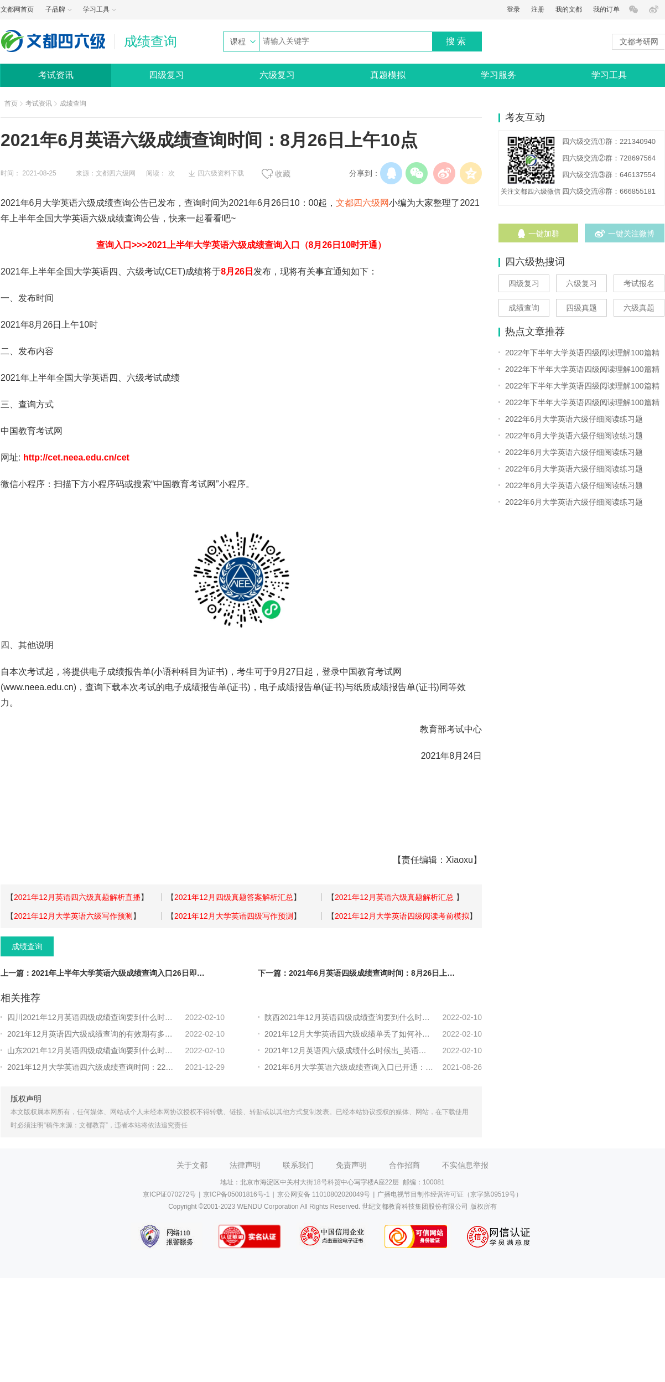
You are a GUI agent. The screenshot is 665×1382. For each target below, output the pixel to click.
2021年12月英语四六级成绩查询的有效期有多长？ (91, 1033)
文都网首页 (17, 9)
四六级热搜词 (535, 261)
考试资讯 (56, 75)
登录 (513, 9)
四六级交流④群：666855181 (609, 191)
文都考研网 (639, 41)
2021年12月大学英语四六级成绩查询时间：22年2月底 (91, 1067)
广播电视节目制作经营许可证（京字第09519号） (449, 1194)
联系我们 (298, 1165)
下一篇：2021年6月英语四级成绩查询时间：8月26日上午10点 (360, 973)
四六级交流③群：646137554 (609, 174)
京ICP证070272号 (169, 1194)
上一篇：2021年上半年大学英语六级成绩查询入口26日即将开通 (103, 973)
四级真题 (581, 307)
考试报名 (639, 283)
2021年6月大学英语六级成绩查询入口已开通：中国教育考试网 (348, 1067)
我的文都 (568, 9)
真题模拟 (388, 75)
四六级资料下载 (221, 173)
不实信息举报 (465, 1165)
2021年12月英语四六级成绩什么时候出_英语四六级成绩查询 (348, 1050)
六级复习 (277, 75)
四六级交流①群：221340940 (609, 141)
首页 (11, 103)
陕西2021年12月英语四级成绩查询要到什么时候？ (348, 1017)
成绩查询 (73, 103)
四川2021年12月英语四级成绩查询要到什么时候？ (91, 1017)
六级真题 (639, 307)
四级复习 (166, 75)
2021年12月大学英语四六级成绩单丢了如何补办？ (348, 1033)
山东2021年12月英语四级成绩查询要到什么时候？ (91, 1050)
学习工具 (609, 75)
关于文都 (191, 1165)
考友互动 (525, 117)
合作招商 (404, 1165)
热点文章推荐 (535, 331)
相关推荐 (20, 997)
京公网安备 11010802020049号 (324, 1194)
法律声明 (245, 1165)
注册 (537, 9)
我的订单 (606, 9)
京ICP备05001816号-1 (236, 1194)
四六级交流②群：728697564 (609, 158)
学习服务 (498, 75)
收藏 (282, 173)
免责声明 (351, 1165)
